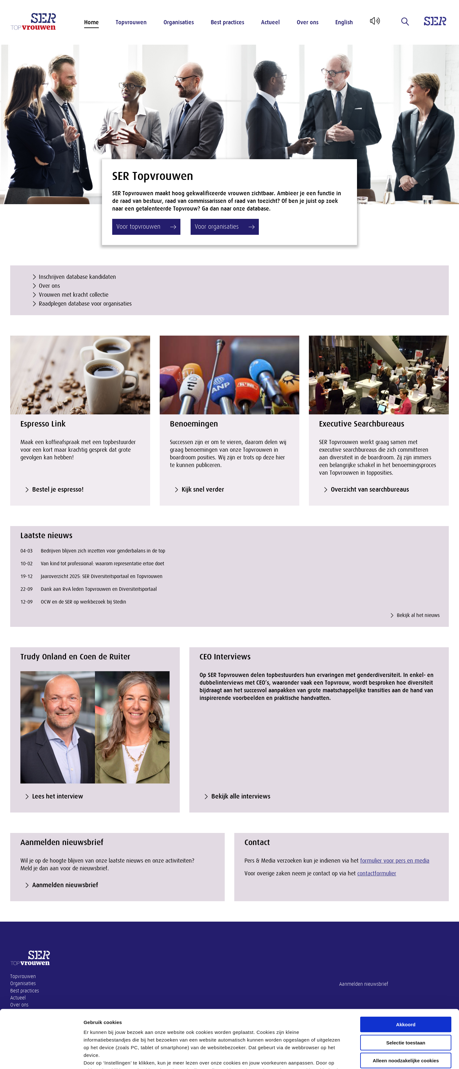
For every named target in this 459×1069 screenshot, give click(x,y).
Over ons (307, 22)
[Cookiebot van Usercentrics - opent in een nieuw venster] (41, 1056)
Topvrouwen (131, 22)
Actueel (270, 22)
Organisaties (179, 22)
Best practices (227, 22)
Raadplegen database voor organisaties (85, 304)
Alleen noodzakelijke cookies (406, 1006)
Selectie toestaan (406, 988)
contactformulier (376, 873)
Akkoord (406, 970)
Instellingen (342, 1056)
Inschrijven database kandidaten (77, 277)
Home (91, 22)
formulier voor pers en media (394, 860)
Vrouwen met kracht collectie (73, 295)
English (344, 22)
